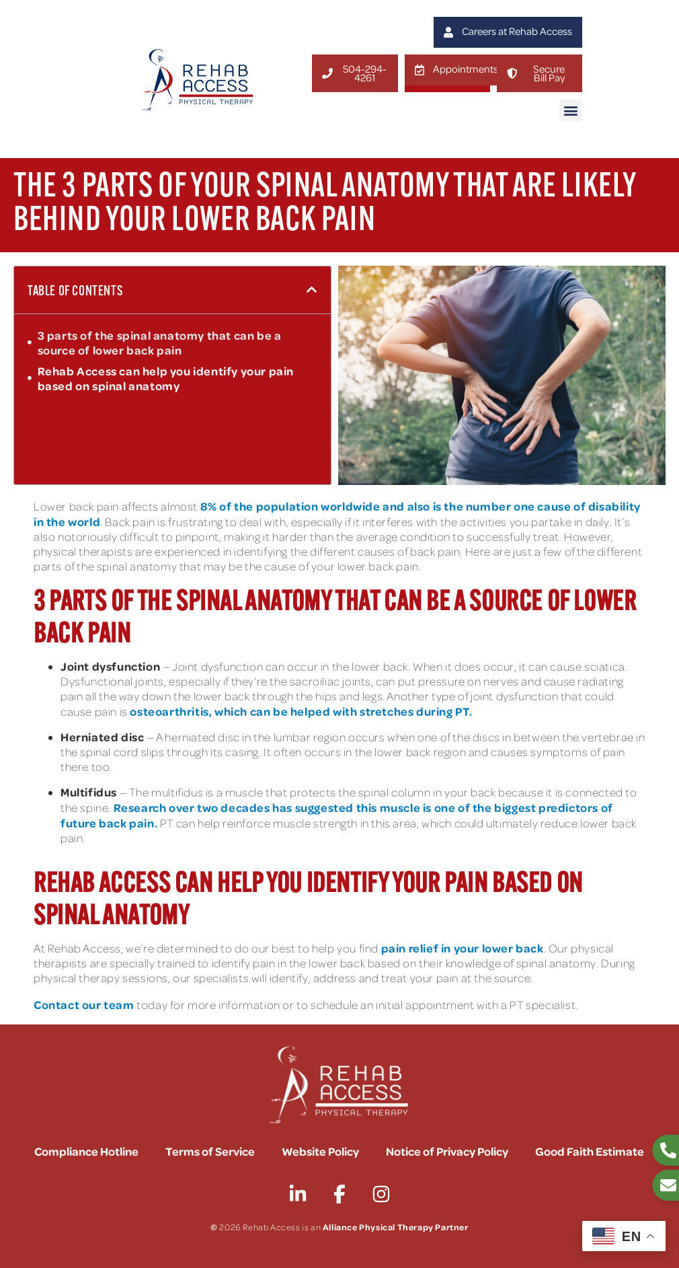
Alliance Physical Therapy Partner (396, 1226)
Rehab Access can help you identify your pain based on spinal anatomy (166, 378)
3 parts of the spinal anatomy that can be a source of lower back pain (160, 342)
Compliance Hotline (86, 1151)
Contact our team (84, 1004)
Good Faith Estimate (589, 1151)
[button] (570, 110)
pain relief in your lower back (462, 947)
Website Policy (320, 1151)
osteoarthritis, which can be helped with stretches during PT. (301, 711)
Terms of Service (210, 1151)
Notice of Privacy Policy (447, 1151)
